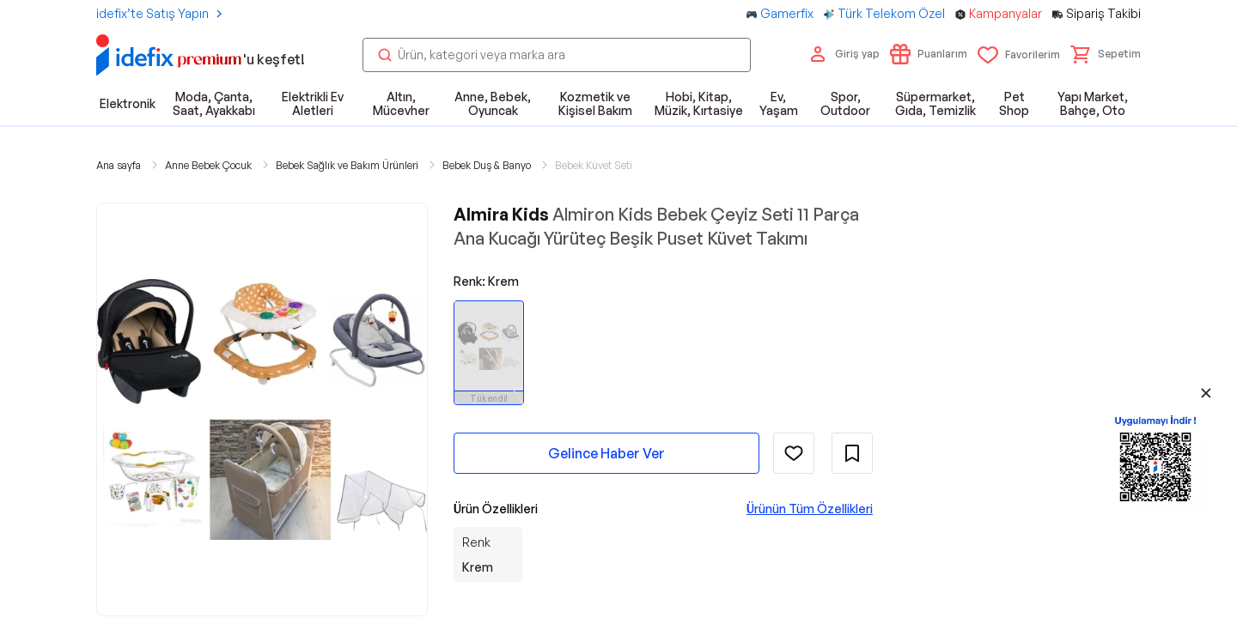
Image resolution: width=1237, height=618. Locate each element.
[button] (1105, 54)
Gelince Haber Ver (606, 453)
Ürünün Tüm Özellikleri (809, 508)
